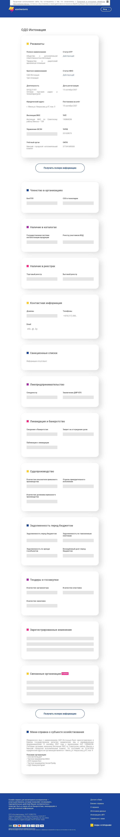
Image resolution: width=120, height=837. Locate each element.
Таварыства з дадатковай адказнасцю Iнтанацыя (42, 62)
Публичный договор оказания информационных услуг (22, 828)
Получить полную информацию (60, 168)
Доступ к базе (96, 800)
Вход (105, 9)
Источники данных (98, 811)
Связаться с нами (97, 819)
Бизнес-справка (97, 804)
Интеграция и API (97, 815)
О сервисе (94, 807)
